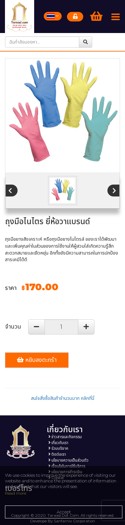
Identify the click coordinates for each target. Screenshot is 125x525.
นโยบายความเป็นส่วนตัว (68, 460)
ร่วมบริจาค (58, 448)
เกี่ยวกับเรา (58, 442)
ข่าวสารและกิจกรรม (65, 437)
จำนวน (13, 326)
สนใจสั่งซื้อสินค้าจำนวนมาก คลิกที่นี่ (62, 398)
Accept (64, 511)
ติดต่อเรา (57, 454)
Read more (15, 493)
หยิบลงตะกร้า (37, 360)
